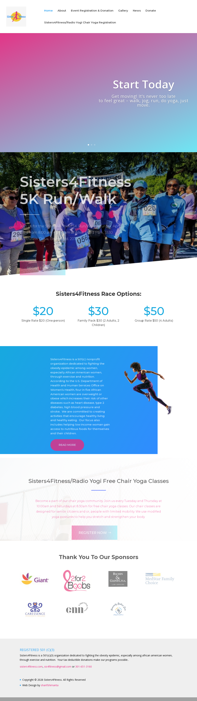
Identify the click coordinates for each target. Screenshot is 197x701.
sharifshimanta (49, 685)
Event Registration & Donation (92, 10)
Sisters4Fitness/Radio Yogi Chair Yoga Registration (80, 22)
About (62, 10)
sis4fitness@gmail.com (57, 666)
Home (48, 10)
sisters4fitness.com (31, 666)
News (137, 10)
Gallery (123, 10)
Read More (67, 445)
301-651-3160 (83, 666)
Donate (151, 10)
